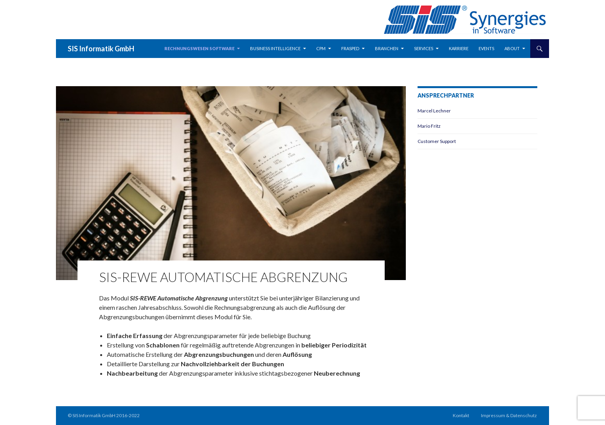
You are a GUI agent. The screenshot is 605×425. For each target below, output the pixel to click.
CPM (321, 48)
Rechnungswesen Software (199, 48)
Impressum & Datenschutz (509, 415)
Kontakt (461, 415)
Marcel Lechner (434, 111)
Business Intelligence (275, 48)
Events (486, 48)
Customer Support (437, 141)
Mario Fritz (429, 126)
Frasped (350, 48)
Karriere (458, 48)
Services (423, 48)
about (512, 48)
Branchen (386, 48)
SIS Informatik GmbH (101, 48)
